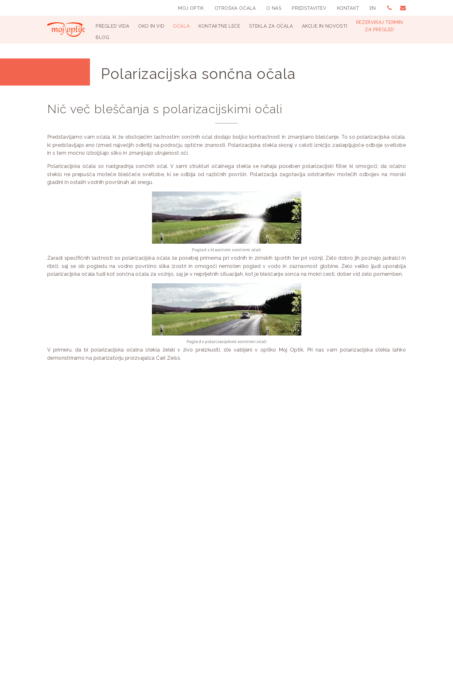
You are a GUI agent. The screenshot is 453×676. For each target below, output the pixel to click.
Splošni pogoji (188, 600)
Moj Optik (191, 8)
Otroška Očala (235, 8)
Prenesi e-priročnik (148, 476)
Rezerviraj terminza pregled (379, 25)
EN (373, 8)
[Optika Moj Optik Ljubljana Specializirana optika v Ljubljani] (66, 29)
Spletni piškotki (190, 608)
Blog (102, 37)
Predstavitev (309, 8)
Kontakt (348, 8)
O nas (274, 8)
